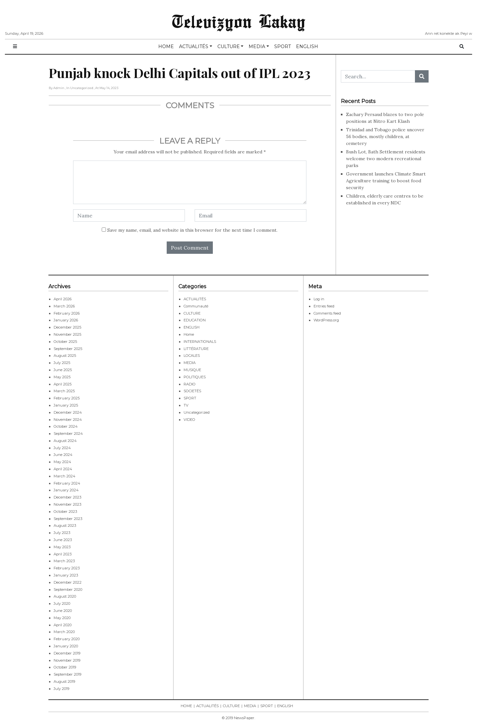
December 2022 (68, 582)
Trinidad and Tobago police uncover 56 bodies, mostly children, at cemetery (385, 136)
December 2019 (67, 653)
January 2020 (66, 646)
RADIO (190, 384)
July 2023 (62, 532)
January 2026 (66, 320)
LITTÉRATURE (196, 348)
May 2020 (62, 618)
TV (186, 405)
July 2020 (62, 603)
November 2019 (67, 660)
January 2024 (66, 490)
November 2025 (67, 334)
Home (189, 334)
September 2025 (68, 348)
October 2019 (65, 667)
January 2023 (66, 575)
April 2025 (62, 384)
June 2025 (63, 370)
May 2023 (62, 547)
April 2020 (62, 625)
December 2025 (67, 327)
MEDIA (257, 46)
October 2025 (65, 341)
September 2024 (68, 433)
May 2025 (62, 377)
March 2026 (64, 306)
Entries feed (324, 306)
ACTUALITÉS (193, 46)
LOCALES (192, 355)
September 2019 (67, 674)
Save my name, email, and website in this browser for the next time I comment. (192, 230)
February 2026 (67, 313)
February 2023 (67, 568)
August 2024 (65, 440)
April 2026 (62, 299)
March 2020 (64, 631)
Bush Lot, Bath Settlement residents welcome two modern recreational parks (385, 158)
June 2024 (63, 454)
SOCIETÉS (192, 391)
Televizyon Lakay (238, 20)
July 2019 (61, 688)
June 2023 (63, 540)
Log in (319, 299)
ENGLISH (307, 46)
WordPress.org (326, 320)
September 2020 (68, 589)
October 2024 (66, 426)
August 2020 (65, 596)
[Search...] (378, 76)
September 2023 (68, 518)
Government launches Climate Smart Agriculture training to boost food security (386, 180)
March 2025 (64, 391)
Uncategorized (197, 412)
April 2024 (63, 469)
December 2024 (68, 412)
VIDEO (189, 419)
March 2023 (64, 561)
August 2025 (65, 355)
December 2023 (67, 497)
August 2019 (64, 681)
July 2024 (62, 448)
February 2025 (67, 398)
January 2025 (66, 405)
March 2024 (64, 476)
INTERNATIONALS (200, 341)
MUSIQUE (192, 370)
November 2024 (68, 419)
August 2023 (65, 525)
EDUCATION (195, 320)
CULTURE (228, 46)
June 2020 (63, 610)
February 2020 (67, 639)
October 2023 (65, 511)
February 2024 (67, 483)
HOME (166, 46)
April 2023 (62, 554)
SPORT (282, 46)
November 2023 (67, 504)
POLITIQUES (195, 377)
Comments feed (327, 313)
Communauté (196, 306)
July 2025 (62, 362)
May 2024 (62, 462)
